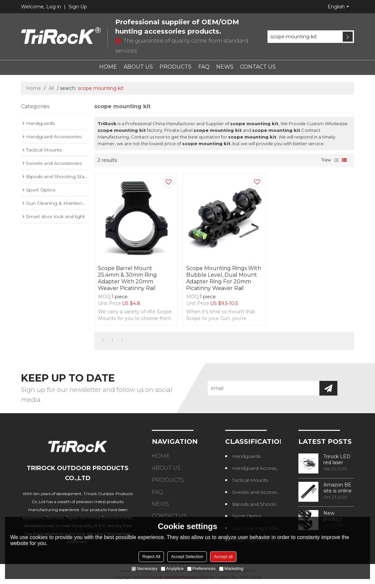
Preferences (201, 568)
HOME (108, 67)
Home (33, 88)
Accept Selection (187, 556)
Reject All (151, 556)
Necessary (144, 568)
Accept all (223, 556)
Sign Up (78, 7)
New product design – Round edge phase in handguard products (338, 516)
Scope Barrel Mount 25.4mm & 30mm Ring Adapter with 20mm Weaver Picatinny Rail (127, 278)
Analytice (172, 568)
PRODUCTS (175, 67)
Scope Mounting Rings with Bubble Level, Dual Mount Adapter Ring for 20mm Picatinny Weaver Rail (223, 278)
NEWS (224, 67)
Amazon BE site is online (337, 488)
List (336, 160)
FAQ (203, 67)
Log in (53, 7)
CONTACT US (258, 67)
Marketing (231, 568)
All (51, 88)
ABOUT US (138, 67)
